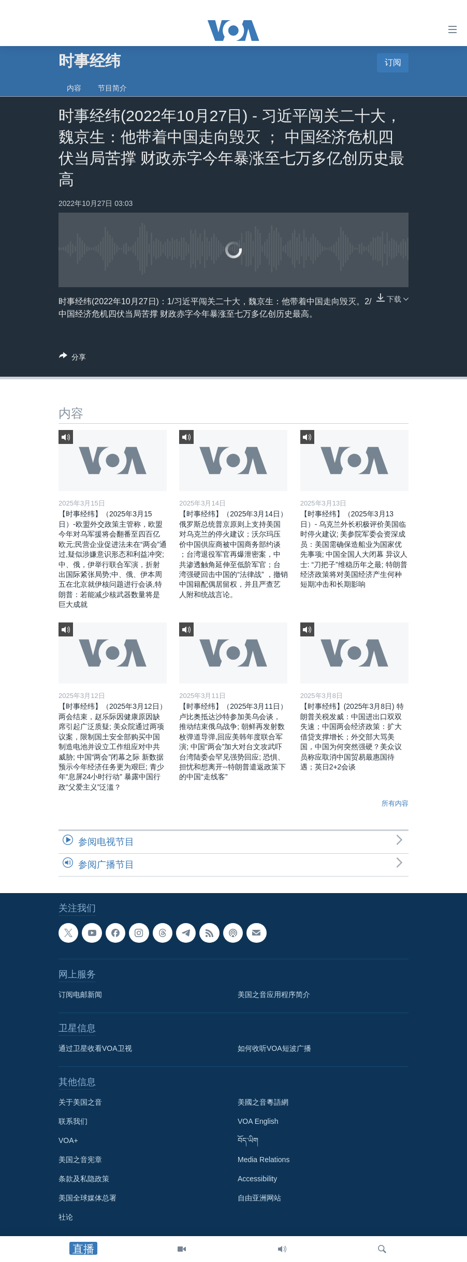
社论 (66, 1217)
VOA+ (68, 1140)
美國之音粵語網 (263, 1102)
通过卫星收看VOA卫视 (95, 1048)
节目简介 (112, 88)
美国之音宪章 (80, 1159)
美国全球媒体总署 (87, 1198)
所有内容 (395, 803)
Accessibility (257, 1179)
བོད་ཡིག (248, 1140)
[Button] (72, 358)
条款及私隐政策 (84, 1179)
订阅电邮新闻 (80, 994)
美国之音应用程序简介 (274, 994)
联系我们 (73, 1121)
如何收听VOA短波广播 (274, 1048)
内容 (74, 88)
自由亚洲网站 (259, 1198)
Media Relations (263, 1159)
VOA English (258, 1121)
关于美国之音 (80, 1102)
